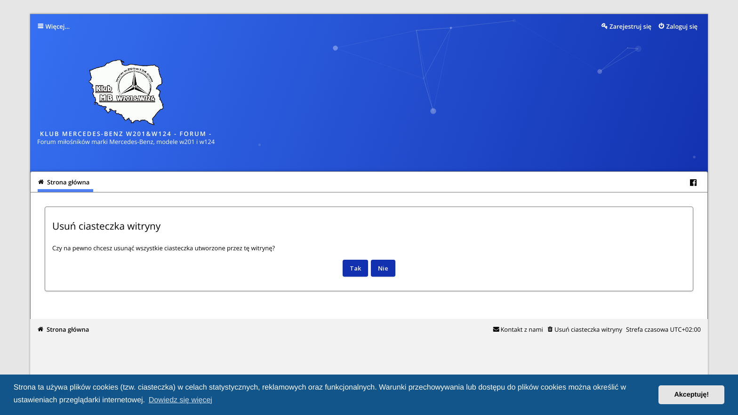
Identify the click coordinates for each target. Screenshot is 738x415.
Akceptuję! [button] (691, 395)
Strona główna (68, 329)
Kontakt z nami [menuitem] (521, 329)
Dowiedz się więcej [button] (180, 400)
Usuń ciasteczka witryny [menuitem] (588, 329)
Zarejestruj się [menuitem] (630, 26)
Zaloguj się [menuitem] (682, 26)
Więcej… (58, 26)
